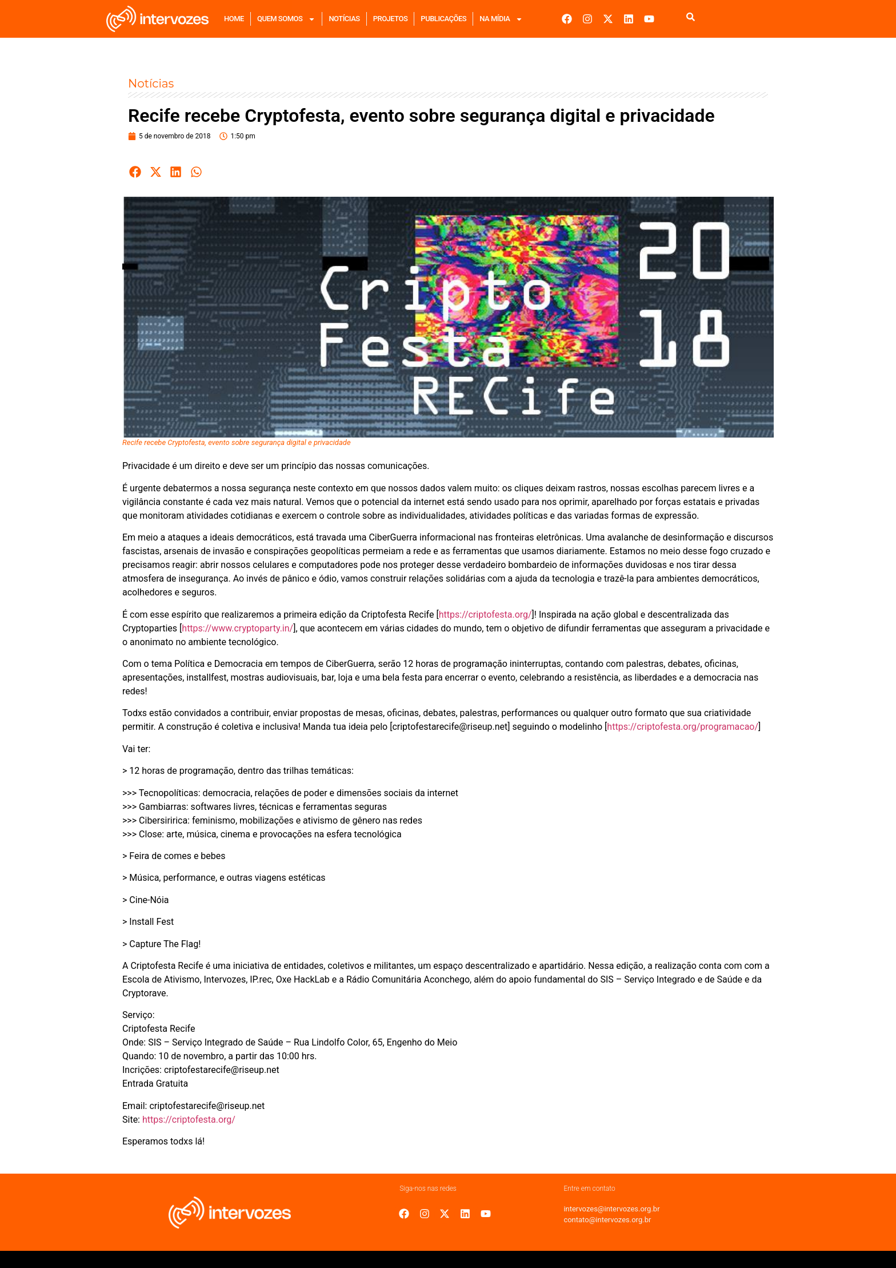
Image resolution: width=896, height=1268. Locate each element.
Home (234, 18)
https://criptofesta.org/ (485, 614)
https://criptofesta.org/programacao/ (682, 726)
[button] (135, 172)
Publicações (443, 18)
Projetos (390, 18)
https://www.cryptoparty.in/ (237, 628)
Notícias (344, 18)
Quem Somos (286, 19)
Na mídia (501, 19)
